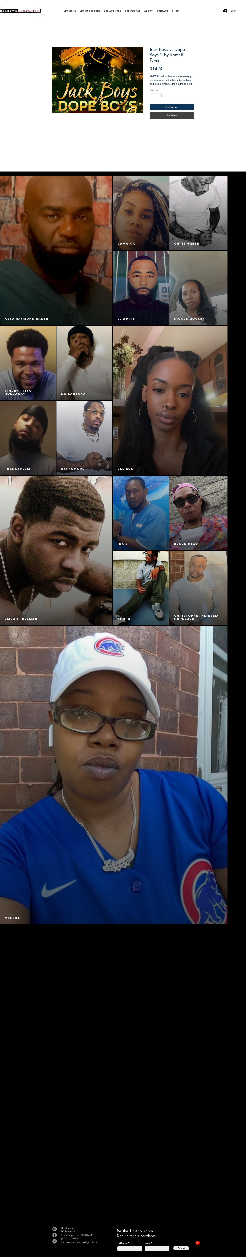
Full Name (122, 1243)
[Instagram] (54, 1229)
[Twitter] (54, 1241)
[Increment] (162, 96)
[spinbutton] (157, 96)
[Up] (197, 1243)
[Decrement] (152, 96)
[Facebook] (54, 1235)
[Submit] (181, 1248)
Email (147, 1243)
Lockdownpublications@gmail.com (79, 1242)
